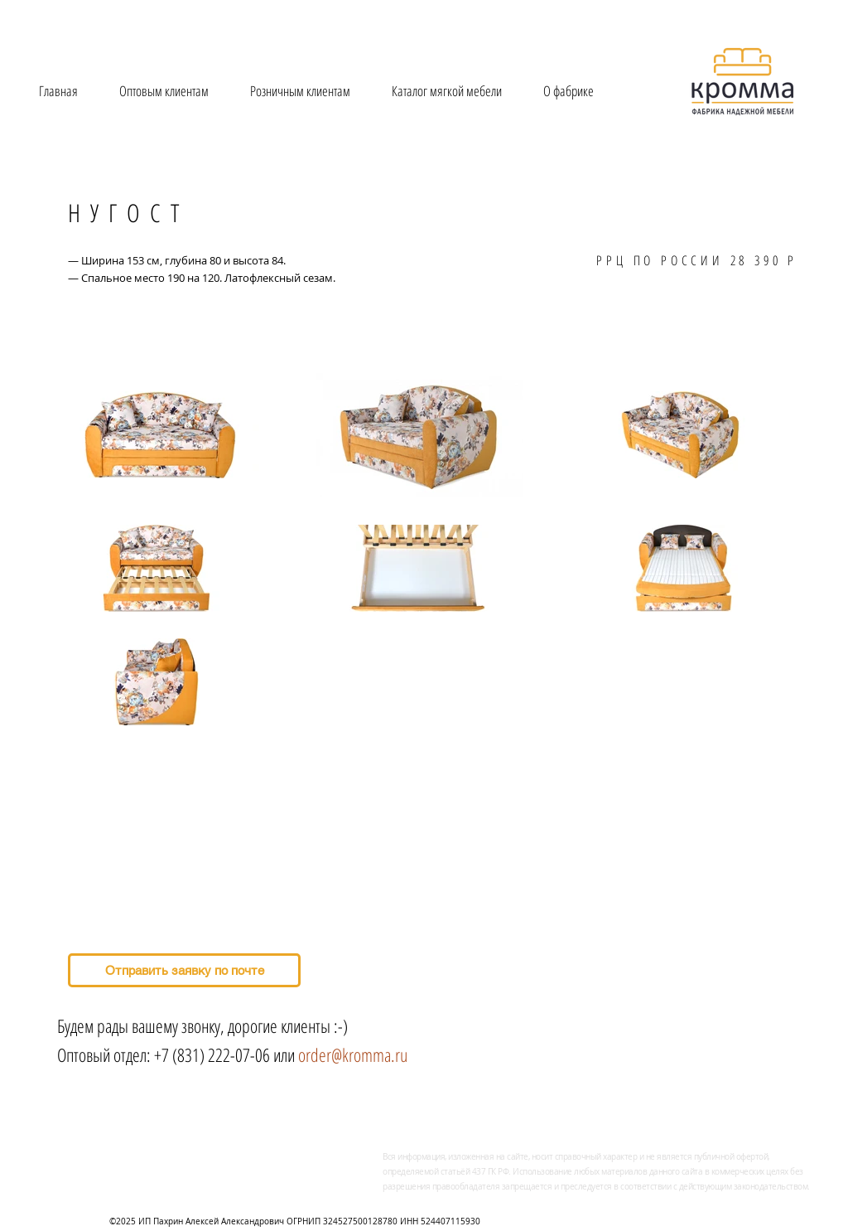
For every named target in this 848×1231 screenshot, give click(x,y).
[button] (447, 90)
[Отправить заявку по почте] (184, 970)
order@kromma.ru (352, 1054)
